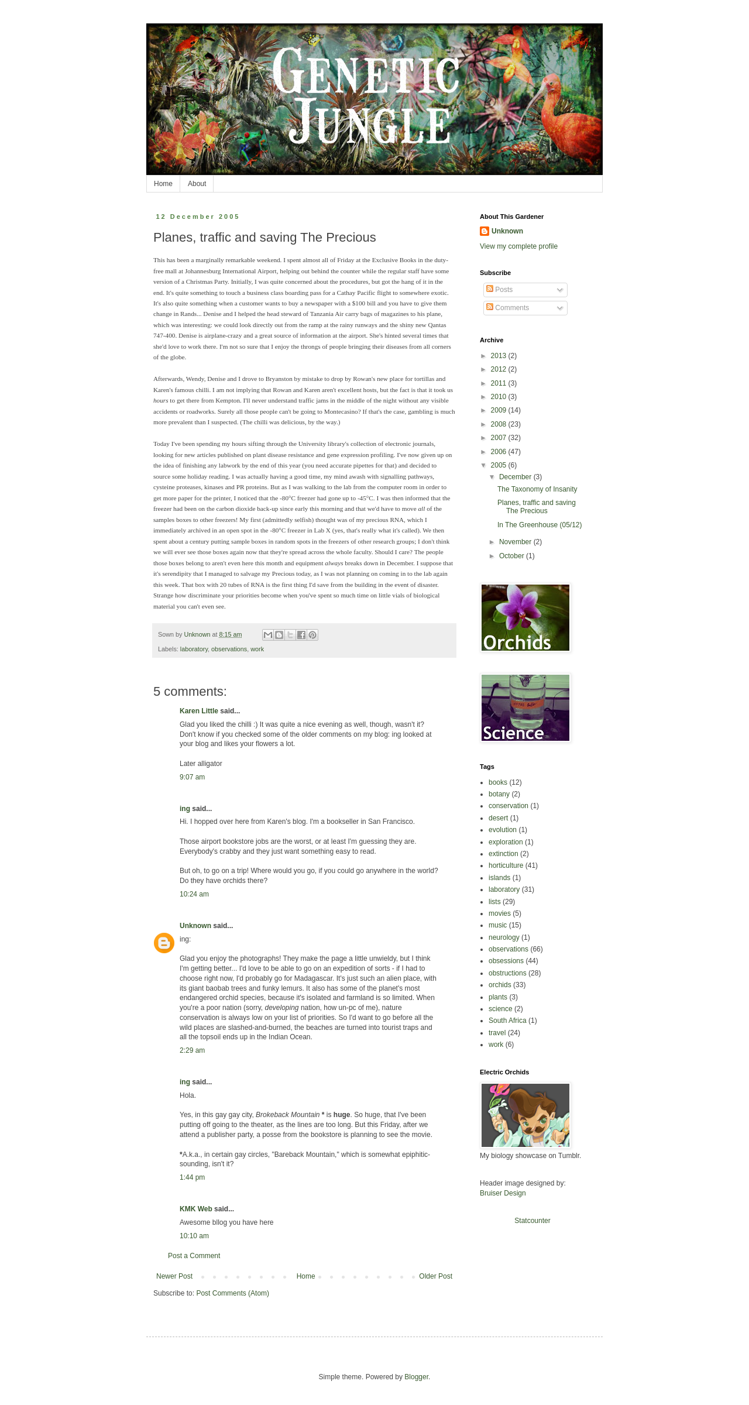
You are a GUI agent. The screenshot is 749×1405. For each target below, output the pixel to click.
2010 (500, 397)
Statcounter (532, 1221)
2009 (500, 410)
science (501, 1009)
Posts (499, 290)
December (516, 477)
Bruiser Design (503, 1193)
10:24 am (194, 894)
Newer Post (174, 1276)
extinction (503, 854)
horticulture (506, 865)
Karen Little (199, 711)
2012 (500, 369)
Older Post (435, 1276)
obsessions (506, 961)
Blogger (416, 1377)
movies (500, 913)
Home (163, 184)
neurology (504, 937)
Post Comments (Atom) (232, 1293)
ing (185, 809)
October (512, 556)
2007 (500, 438)
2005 (500, 465)
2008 (500, 424)
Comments (507, 308)
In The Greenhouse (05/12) (539, 525)
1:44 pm (192, 1177)
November (516, 542)
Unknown (195, 926)
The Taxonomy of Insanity (537, 489)
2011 (500, 383)
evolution (503, 830)
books (498, 782)
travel (497, 1033)
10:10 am (194, 1236)
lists (495, 902)
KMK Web (196, 1209)
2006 (500, 452)
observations (229, 648)
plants (498, 997)
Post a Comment (194, 1256)
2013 (500, 356)
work (257, 648)
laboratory (194, 648)
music (498, 925)
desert (498, 818)
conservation (508, 806)
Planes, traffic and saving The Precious (536, 507)
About (197, 184)
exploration (506, 842)
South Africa (508, 1020)
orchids (500, 985)
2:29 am (192, 1050)
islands (499, 878)
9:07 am (192, 777)
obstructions (508, 973)
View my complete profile (519, 246)
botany (499, 794)
